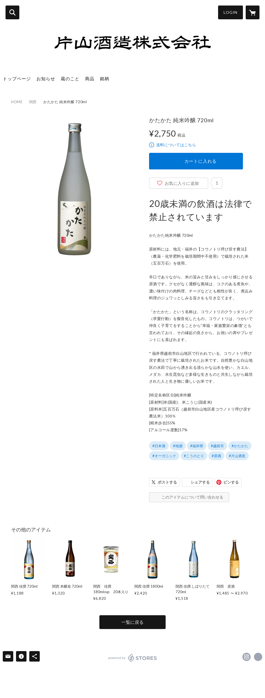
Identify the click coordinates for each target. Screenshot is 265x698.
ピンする (231, 482)
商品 (89, 78)
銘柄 (104, 78)
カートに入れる (200, 161)
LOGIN (230, 12)
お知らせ (45, 78)
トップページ (17, 78)
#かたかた (240, 446)
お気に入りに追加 (182, 183)
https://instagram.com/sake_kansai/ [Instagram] (246, 657)
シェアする (200, 482)
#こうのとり (194, 456)
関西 (33, 102)
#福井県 (196, 446)
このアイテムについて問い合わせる (192, 497)
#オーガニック (164, 456)
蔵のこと (70, 78)
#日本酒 (158, 446)
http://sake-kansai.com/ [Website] (258, 657)
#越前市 (217, 446)
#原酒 (216, 456)
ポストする (167, 482)
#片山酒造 (237, 456)
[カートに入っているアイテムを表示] (252, 12)
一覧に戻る (132, 622)
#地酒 (177, 446)
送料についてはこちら (176, 144)
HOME (17, 102)
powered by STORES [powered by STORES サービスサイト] (132, 658)
